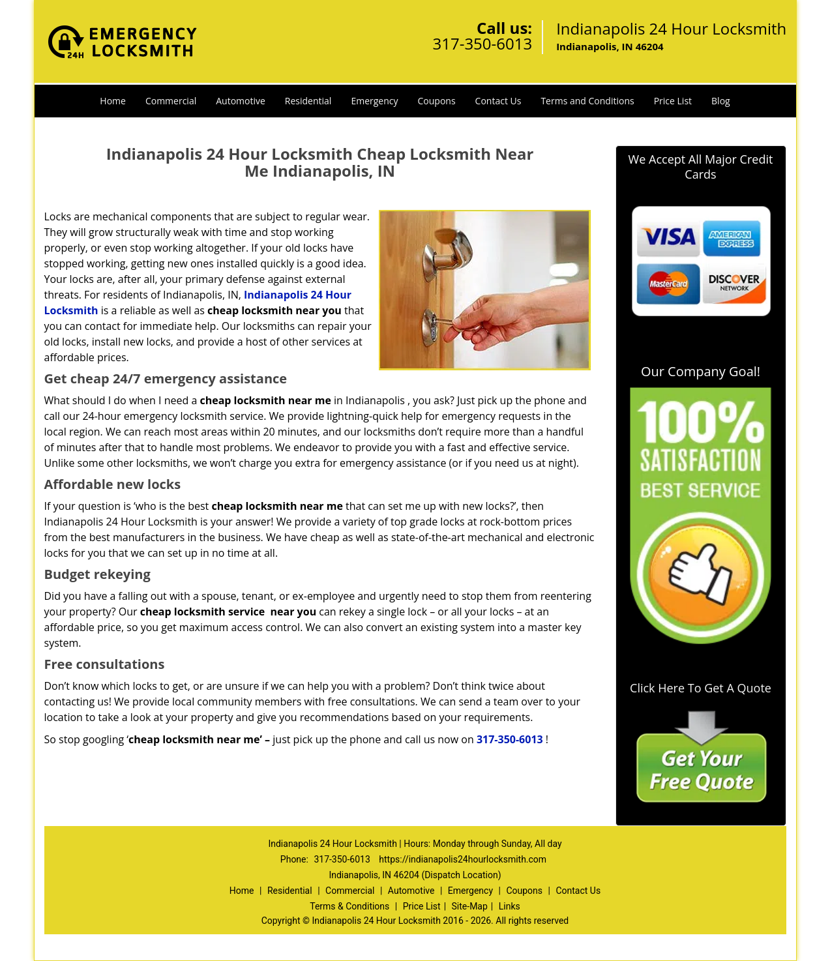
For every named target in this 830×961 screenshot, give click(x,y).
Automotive (240, 101)
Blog (720, 101)
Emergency (374, 101)
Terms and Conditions (587, 101)
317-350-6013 (482, 43)
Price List (673, 101)
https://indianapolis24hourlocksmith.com (462, 859)
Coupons (437, 101)
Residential (308, 101)
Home (113, 101)
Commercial (170, 101)
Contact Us (498, 101)
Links (509, 906)
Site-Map (470, 906)
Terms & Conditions (349, 906)
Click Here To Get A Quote (700, 688)
